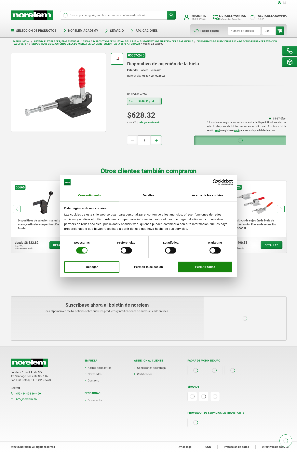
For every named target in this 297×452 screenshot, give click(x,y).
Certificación (145, 374)
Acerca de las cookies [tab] (207, 195)
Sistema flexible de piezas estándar (57, 41)
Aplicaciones (144, 31)
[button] (16, 209)
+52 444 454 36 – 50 (26, 393)
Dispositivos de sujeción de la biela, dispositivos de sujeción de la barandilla (143, 41)
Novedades (94, 374)
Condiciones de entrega (151, 367)
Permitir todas (205, 266)
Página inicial (21, 41)
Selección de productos (33, 31)
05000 (86, 41)
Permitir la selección (148, 266)
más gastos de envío (149, 122)
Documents (95, 400)
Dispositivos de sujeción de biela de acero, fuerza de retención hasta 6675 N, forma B (86, 43)
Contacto (93, 380)
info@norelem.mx (24, 399)
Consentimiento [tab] (89, 195)
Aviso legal (185, 446)
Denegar (92, 266)
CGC (208, 446)
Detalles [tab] (148, 195)
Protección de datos (236, 446)
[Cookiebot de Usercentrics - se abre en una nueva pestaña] (215, 182)
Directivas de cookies (275, 446)
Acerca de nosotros (99, 367)
